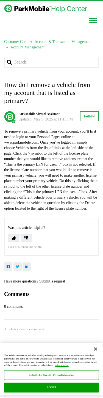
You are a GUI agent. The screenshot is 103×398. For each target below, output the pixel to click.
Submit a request (52, 281)
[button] (93, 20)
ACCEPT (51, 387)
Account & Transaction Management (63, 42)
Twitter (17, 266)
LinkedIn (27, 266)
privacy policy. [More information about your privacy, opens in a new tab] (61, 365)
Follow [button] (89, 116)
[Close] (96, 349)
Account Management (27, 47)
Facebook (8, 266)
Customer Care (15, 42)
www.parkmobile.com (21, 142)
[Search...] (51, 62)
